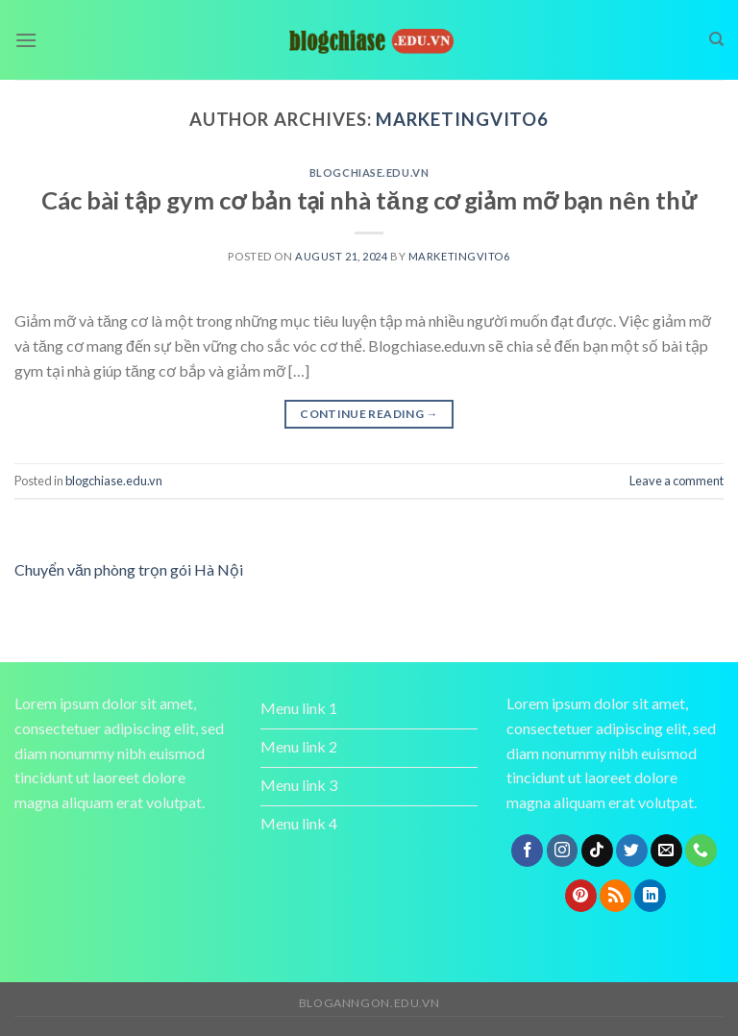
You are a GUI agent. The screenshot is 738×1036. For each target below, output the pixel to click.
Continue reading (369, 414)
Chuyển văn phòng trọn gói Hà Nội (128, 569)
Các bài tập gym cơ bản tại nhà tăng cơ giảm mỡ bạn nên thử (368, 199)
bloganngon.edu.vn (369, 1003)
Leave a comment (676, 480)
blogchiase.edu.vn (369, 172)
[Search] (716, 39)
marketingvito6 (462, 119)
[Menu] (25, 39)
